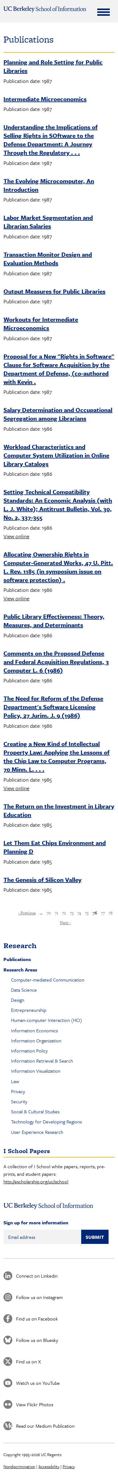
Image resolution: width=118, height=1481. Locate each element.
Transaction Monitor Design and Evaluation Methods (47, 258)
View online (16, 536)
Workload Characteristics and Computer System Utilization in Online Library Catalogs (56, 455)
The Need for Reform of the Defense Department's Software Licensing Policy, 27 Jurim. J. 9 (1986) (53, 707)
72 (64, 913)
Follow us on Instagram (39, 1297)
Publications (17, 959)
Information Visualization (35, 1070)
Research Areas (20, 969)
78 (111, 913)
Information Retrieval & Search (42, 1060)
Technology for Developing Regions (46, 1121)
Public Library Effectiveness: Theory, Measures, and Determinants (53, 620)
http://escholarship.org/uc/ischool (35, 1181)
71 (56, 913)
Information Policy (29, 1050)
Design (17, 999)
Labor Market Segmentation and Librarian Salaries (48, 221)
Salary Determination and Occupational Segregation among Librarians (57, 414)
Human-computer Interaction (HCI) (46, 1020)
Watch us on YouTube (38, 1382)
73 (72, 913)
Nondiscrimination (19, 1466)
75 (87, 913)
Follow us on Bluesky (37, 1340)
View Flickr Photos (34, 1404)
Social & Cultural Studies (35, 1111)
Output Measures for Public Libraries (54, 291)
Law (15, 1081)
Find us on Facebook (37, 1318)
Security (19, 1101)
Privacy (18, 1091)
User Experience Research (37, 1131)
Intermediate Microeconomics (45, 99)
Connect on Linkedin (37, 1275)
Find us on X (28, 1361)
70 (49, 913)
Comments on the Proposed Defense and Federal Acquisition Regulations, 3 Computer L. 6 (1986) (56, 661)
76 (95, 913)
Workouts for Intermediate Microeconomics (40, 323)
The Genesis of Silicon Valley (42, 879)
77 (103, 913)
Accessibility (48, 1466)
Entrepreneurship (28, 1009)
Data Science (24, 989)
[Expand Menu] (103, 12)
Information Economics (34, 1030)
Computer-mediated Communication (47, 979)
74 (79, 913)
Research (20, 945)
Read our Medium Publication (45, 1425)
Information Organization (36, 1040)
